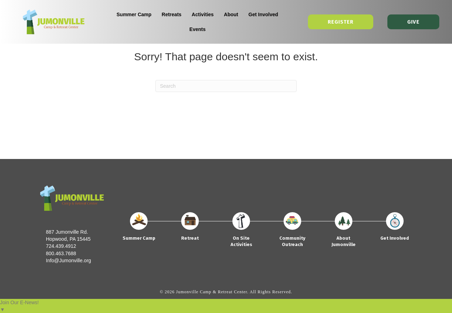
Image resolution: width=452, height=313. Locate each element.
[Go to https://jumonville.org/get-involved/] (395, 229)
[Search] (226, 86)
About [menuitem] (231, 14)
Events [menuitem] (198, 29)
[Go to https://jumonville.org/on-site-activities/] (241, 232)
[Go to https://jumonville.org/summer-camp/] (139, 229)
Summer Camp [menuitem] (134, 14)
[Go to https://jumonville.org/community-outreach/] (292, 232)
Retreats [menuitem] (172, 14)
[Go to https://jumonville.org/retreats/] (190, 229)
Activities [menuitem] (203, 14)
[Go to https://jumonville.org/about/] (343, 232)
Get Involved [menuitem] (263, 14)
